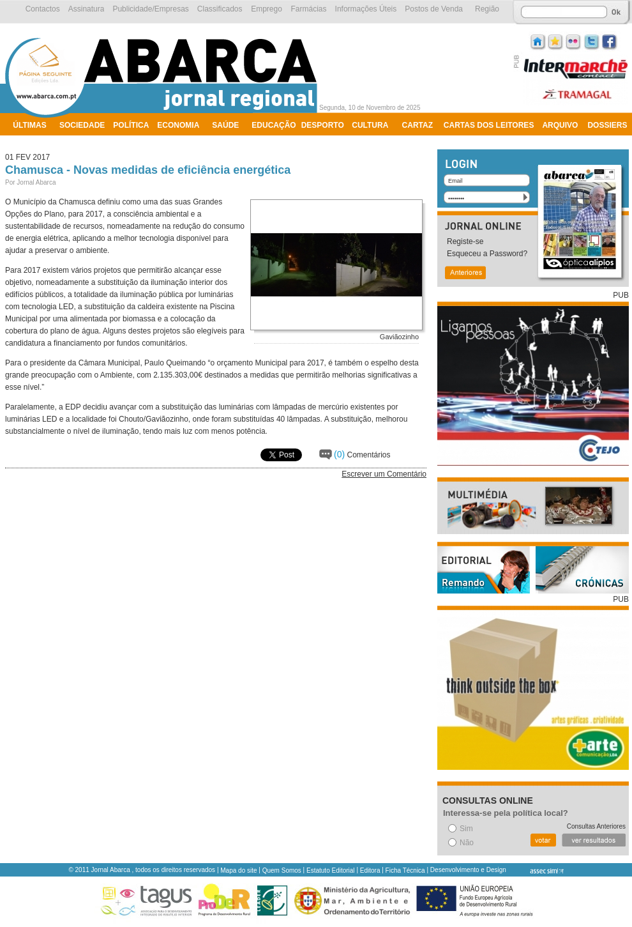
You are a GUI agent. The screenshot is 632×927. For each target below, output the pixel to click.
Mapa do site (238, 870)
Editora (370, 870)
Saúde (225, 125)
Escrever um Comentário (384, 474)
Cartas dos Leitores (489, 125)
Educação (274, 125)
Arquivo (560, 125)
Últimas (29, 125)
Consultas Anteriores (596, 826)
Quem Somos (281, 870)
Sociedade (82, 125)
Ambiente (33, 141)
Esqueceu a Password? (487, 253)
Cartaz (417, 125)
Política (131, 125)
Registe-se (465, 241)
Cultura (370, 125)
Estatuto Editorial (330, 870)
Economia (178, 125)
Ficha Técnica (405, 870)
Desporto (322, 125)
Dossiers (607, 125)
